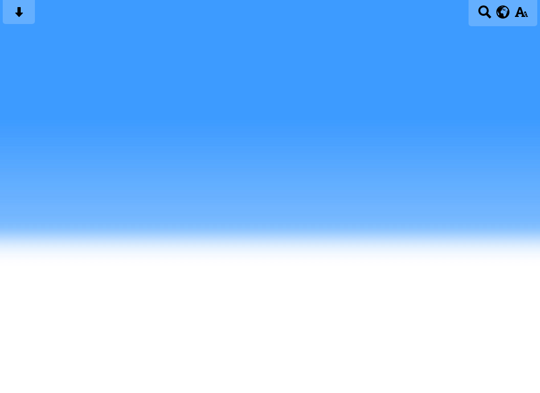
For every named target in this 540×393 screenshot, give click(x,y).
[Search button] (485, 15)
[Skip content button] (19, 15)
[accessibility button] (521, 15)
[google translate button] (503, 12)
